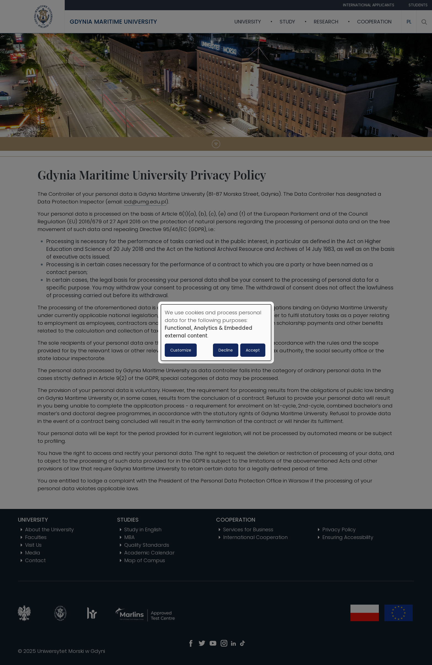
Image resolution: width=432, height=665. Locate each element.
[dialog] (216, 332)
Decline (225, 350)
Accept (253, 350)
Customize (180, 350)
